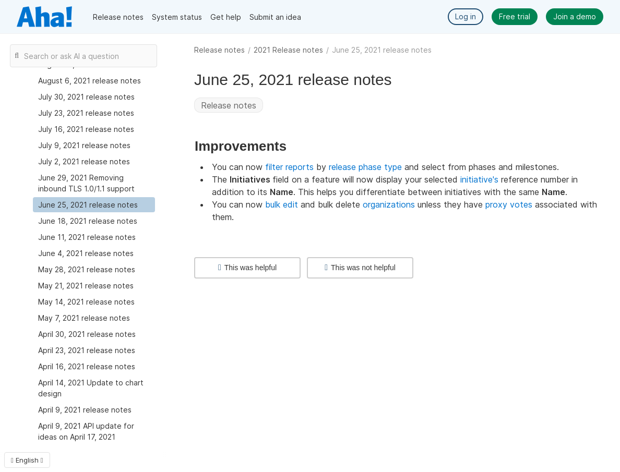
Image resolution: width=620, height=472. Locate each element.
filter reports (289, 167)
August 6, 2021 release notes (89, 80)
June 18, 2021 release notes (87, 220)
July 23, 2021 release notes (86, 112)
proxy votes (508, 204)
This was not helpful (360, 267)
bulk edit (281, 204)
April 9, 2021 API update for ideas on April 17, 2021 (86, 431)
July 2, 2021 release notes (84, 161)
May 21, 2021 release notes (86, 285)
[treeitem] (94, 204)
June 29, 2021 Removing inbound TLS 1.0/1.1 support (86, 183)
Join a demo (574, 16)
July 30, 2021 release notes (86, 96)
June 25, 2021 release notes (88, 204)
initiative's (479, 179)
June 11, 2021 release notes (87, 237)
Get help (225, 17)
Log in (465, 16)
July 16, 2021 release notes (86, 129)
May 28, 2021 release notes (86, 269)
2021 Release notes (288, 49)
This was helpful (247, 267)
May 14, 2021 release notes (86, 301)
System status (177, 17)
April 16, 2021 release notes (86, 366)
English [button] (27, 460)
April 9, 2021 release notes (85, 409)
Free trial (514, 16)
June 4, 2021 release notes (86, 253)
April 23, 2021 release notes (86, 350)
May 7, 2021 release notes (84, 317)
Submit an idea (275, 17)
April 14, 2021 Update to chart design (91, 388)
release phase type (365, 167)
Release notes (118, 17)
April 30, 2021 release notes (87, 334)
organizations (389, 204)
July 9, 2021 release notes (84, 145)
